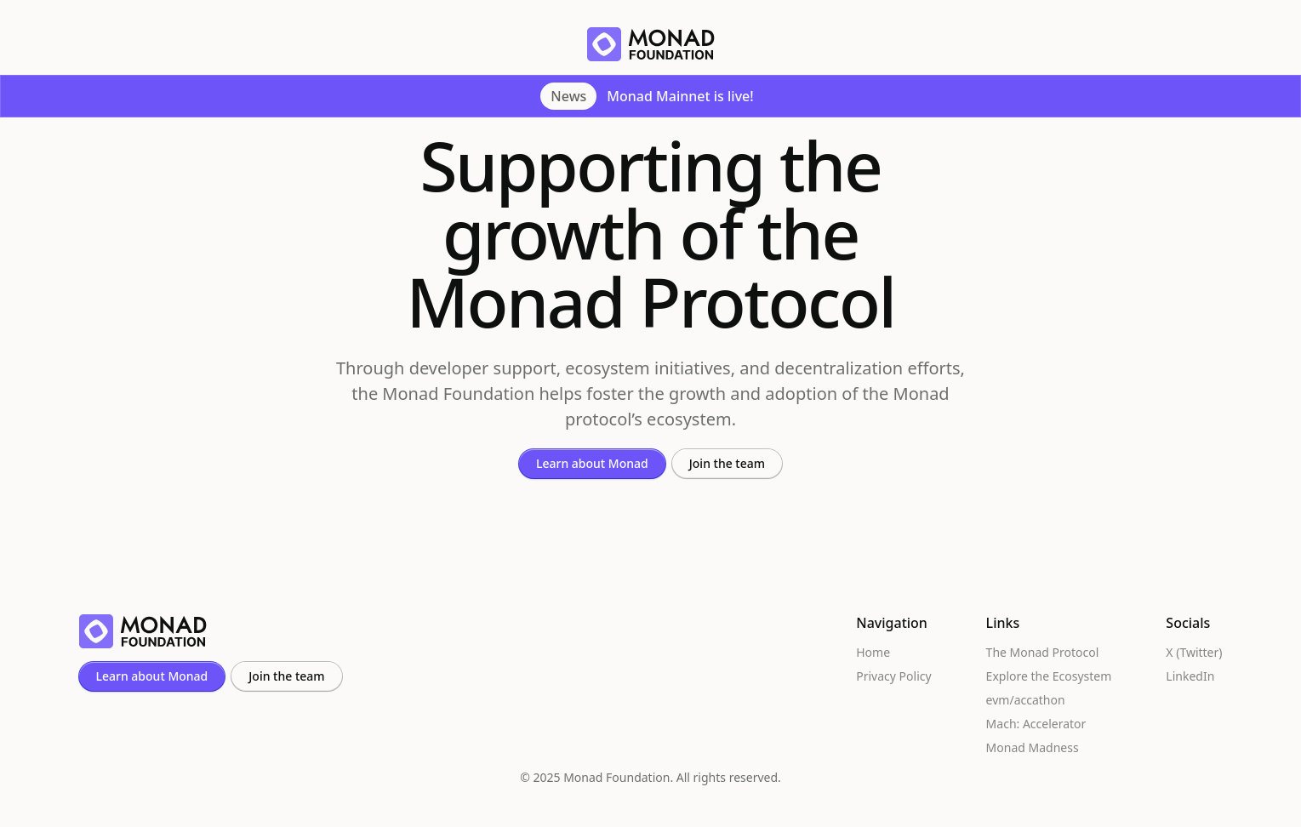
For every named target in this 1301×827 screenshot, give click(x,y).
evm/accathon (1025, 700)
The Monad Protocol (1042, 652)
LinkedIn (1190, 676)
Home (873, 652)
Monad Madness (1032, 748)
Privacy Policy (893, 676)
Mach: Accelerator (1036, 724)
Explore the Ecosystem (1049, 676)
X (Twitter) (1194, 652)
